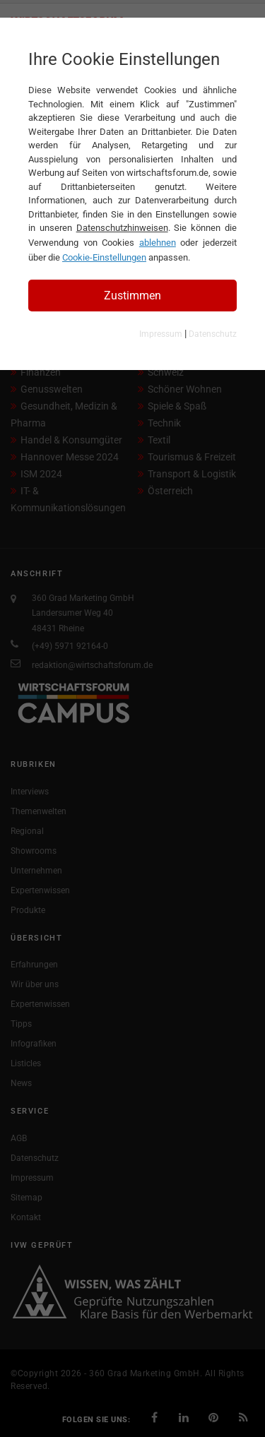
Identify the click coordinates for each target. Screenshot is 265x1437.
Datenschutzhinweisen (122, 227)
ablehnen (157, 242)
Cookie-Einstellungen (104, 257)
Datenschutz (213, 334)
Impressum (160, 334)
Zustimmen (132, 295)
